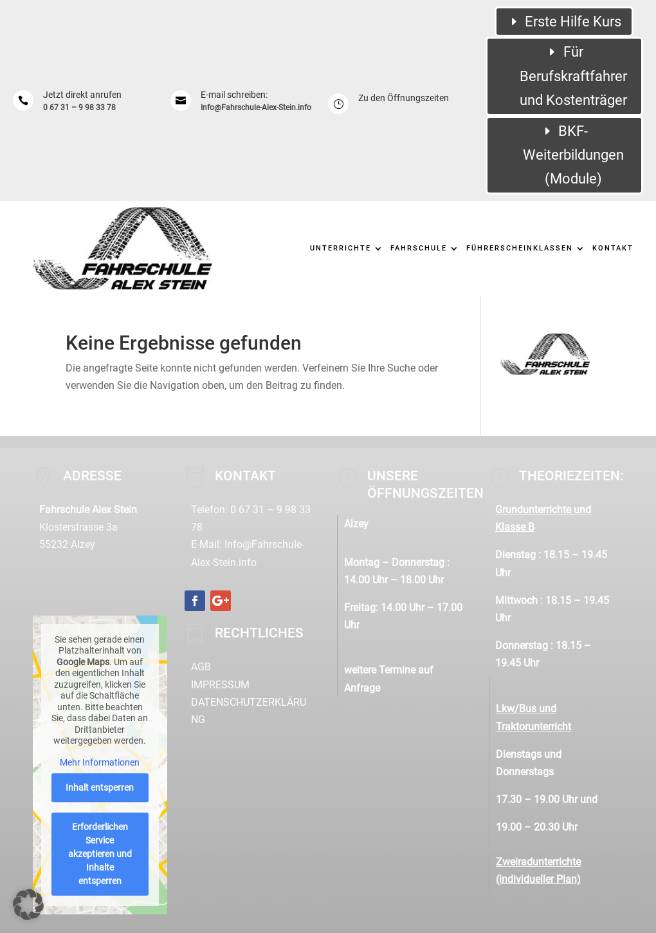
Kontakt (612, 248)
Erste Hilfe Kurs (573, 22)
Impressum (220, 685)
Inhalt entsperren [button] (100, 787)
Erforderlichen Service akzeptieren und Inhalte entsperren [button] (100, 854)
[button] (28, 904)
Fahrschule (418, 248)
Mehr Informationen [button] (100, 762)
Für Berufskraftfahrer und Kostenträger (573, 76)
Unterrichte (340, 248)
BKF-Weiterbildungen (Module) (573, 155)
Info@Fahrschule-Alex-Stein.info (256, 107)
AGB (201, 667)
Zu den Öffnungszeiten (403, 98)
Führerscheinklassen (519, 248)
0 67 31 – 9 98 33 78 (79, 107)
